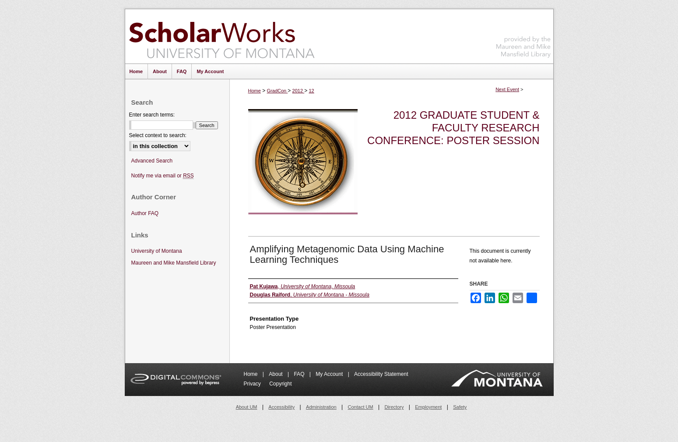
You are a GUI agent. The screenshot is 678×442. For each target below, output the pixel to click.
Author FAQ (145, 213)
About (276, 374)
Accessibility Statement (381, 374)
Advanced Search (152, 161)
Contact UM (360, 407)
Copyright (280, 384)
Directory (394, 407)
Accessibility (281, 407)
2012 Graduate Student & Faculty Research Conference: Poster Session (453, 127)
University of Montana (156, 251)
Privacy (253, 384)
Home (254, 90)
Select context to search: (157, 135)
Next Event (507, 89)
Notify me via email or (162, 176)
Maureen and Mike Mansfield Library (523, 34)
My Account (330, 374)
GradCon (277, 90)
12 (311, 90)
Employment (428, 407)
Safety (460, 407)
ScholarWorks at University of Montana (221, 36)
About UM (246, 407)
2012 (298, 90)
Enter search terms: (152, 115)
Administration (321, 407)
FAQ (300, 374)
